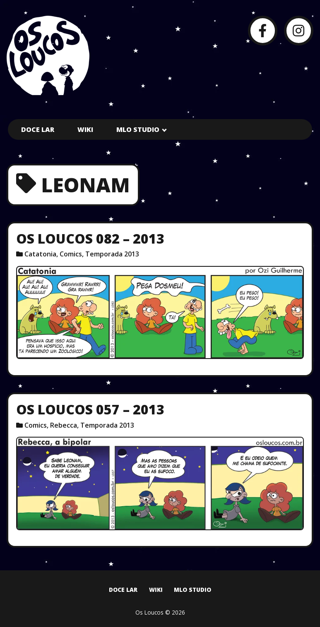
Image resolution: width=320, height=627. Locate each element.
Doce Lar (37, 129)
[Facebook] (262, 30)
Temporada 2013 (112, 253)
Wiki (85, 129)
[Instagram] (298, 30)
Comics (71, 253)
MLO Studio (137, 129)
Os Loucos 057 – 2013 (90, 409)
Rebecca (63, 425)
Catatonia (40, 253)
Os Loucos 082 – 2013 (90, 238)
